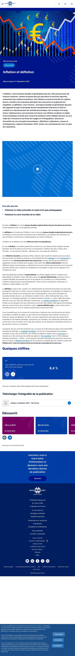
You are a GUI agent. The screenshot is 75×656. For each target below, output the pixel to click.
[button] (37, 403)
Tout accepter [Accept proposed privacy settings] (59, 634)
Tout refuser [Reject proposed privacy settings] (58, 640)
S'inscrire (37, 566)
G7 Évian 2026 (37, 591)
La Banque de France (37, 594)
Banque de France (22, 341)
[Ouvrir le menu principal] (3, 4)
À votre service (37, 598)
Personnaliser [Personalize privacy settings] (58, 645)
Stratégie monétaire (37, 601)
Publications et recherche (37, 608)
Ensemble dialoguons (37, 587)
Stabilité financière (37, 604)
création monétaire (50, 301)
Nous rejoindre (37, 618)
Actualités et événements (37, 614)
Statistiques (37, 611)
